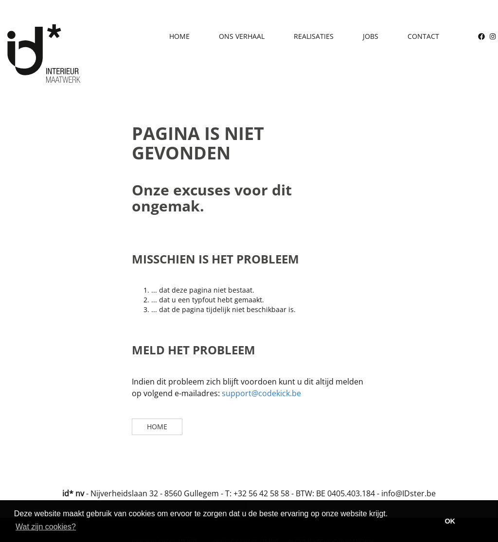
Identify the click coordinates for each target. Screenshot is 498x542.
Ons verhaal (242, 36)
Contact (423, 36)
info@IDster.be (408, 493)
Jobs (370, 36)
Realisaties (314, 36)
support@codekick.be (261, 393)
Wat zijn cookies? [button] (46, 527)
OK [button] (450, 521)
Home (179, 36)
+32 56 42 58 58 (261, 493)
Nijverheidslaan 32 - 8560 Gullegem (154, 493)
